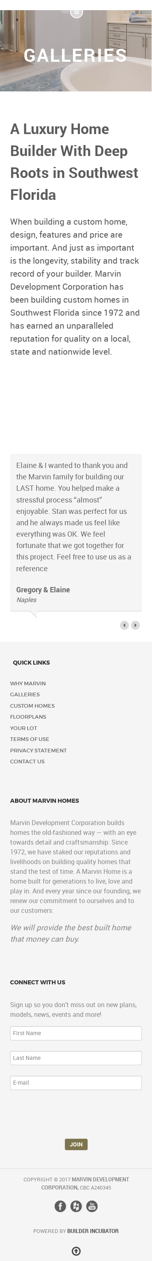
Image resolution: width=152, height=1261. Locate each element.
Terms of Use (29, 739)
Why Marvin (28, 683)
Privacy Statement (38, 751)
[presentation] (71, 1116)
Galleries (25, 694)
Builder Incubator (93, 1231)
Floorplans (28, 717)
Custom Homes (32, 706)
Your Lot (23, 728)
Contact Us (27, 761)
